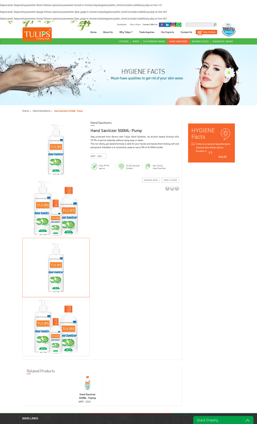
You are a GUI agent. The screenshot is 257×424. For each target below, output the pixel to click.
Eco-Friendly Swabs (154, 40)
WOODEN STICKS (200, 40)
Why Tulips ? (125, 32)
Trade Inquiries (146, 32)
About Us (108, 32)
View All (222, 156)
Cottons (123, 40)
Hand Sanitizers (178, 40)
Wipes (136, 40)
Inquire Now (151, 186)
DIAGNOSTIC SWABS (223, 40)
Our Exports (167, 32)
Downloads (121, 24)
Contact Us (186, 32)
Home (93, 32)
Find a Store (135, 24)
